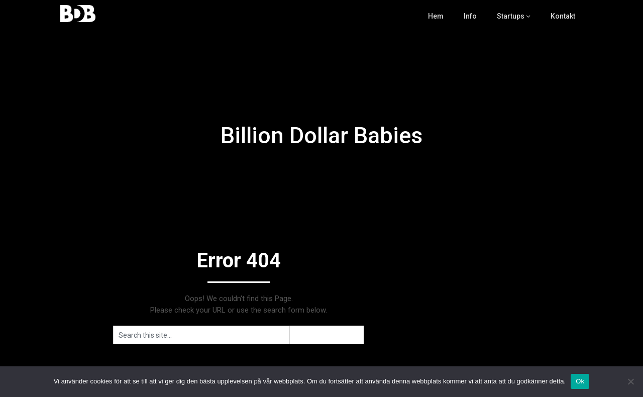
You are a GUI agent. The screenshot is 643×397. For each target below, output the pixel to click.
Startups (510, 16)
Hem (436, 16)
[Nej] (630, 381)
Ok (580, 381)
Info (470, 16)
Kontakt (563, 16)
